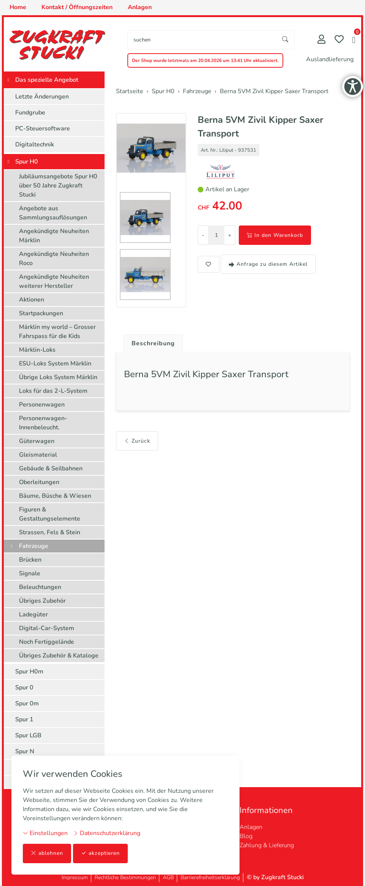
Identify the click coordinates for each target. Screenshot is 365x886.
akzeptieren (100, 853)
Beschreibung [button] (153, 343)
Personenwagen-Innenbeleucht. (43, 423)
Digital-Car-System (46, 628)
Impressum (75, 877)
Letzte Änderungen (42, 96)
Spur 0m (27, 703)
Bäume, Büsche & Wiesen (55, 496)
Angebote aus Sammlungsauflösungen (53, 213)
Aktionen (31, 299)
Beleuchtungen (40, 587)
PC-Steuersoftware (42, 128)
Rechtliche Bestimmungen (125, 877)
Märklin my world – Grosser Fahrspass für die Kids (57, 331)
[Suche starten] (285, 39)
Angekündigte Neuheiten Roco (54, 258)
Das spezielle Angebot (46, 80)
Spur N (24, 751)
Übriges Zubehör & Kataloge (58, 655)
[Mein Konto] (321, 40)
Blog (246, 836)
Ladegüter (33, 614)
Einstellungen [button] (45, 833)
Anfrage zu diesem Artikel (268, 264)
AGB (168, 877)
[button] (353, 40)
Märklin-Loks (37, 350)
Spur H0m (29, 671)
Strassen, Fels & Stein (49, 532)
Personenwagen (42, 404)
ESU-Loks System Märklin (55, 363)
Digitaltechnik (34, 144)
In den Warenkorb (275, 235)
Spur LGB (28, 735)
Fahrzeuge (33, 546)
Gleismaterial (38, 455)
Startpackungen (41, 313)
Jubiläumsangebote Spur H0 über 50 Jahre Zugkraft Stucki (58, 185)
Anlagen (251, 827)
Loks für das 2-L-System (53, 391)
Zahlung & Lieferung (267, 845)
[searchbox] (202, 39)
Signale (29, 573)
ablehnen (47, 853)
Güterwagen (36, 441)
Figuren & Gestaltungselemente (49, 514)
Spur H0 (26, 161)
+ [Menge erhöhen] (229, 235)
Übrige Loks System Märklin (58, 377)
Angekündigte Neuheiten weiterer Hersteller (54, 281)
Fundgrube (30, 112)
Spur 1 (24, 719)
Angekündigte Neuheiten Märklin (54, 236)
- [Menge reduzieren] (203, 235)
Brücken (30, 560)
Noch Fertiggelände (46, 642)
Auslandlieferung (330, 59)
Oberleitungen (39, 482)
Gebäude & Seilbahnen (51, 468)
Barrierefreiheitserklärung (210, 877)
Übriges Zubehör (42, 601)
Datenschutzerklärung (106, 833)
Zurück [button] (137, 441)
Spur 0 (24, 687)
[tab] (150, 341)
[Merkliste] (339, 40)
